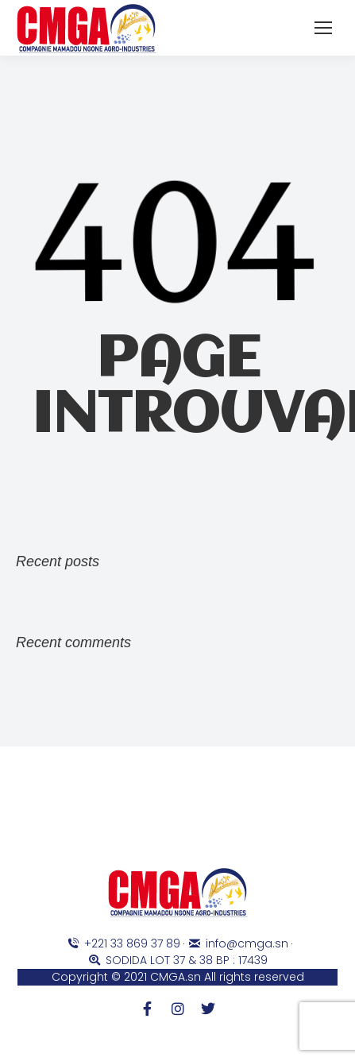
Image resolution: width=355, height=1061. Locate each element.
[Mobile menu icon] (323, 28)
